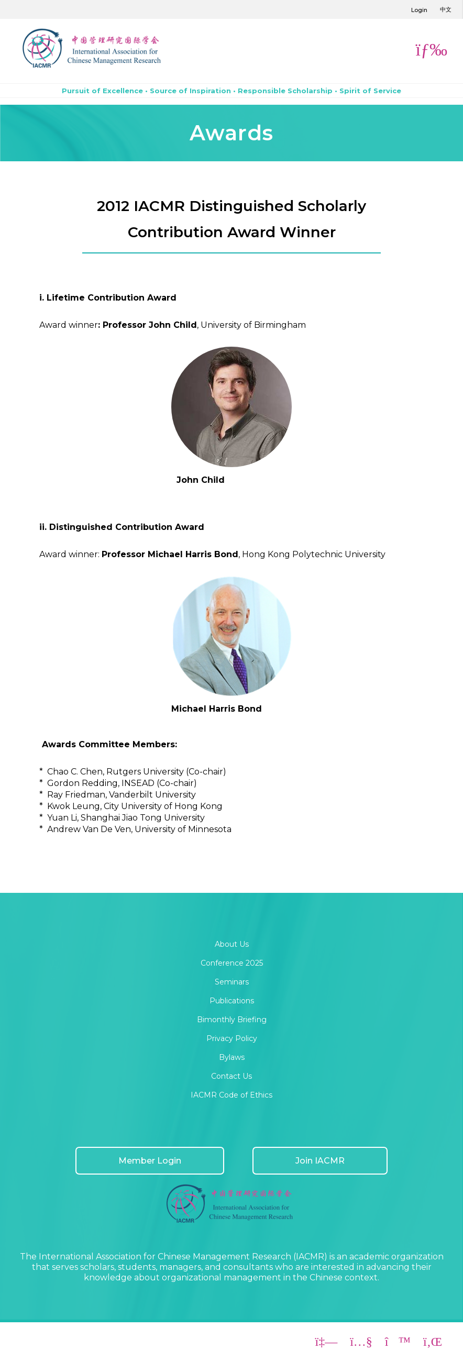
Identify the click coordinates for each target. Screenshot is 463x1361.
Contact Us (231, 1076)
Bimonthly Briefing (232, 1019)
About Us (232, 944)
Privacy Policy (231, 1038)
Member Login (149, 1161)
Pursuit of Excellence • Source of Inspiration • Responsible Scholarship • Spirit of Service (231, 90)
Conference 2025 (232, 963)
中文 (445, 9)
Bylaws (232, 1057)
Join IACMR (320, 1161)
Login (419, 10)
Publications (232, 1000)
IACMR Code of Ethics (231, 1095)
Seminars (232, 982)
